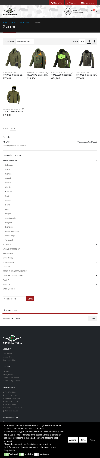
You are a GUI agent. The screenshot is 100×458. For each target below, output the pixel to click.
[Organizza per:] (24, 41)
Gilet (7, 196)
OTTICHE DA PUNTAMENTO (14, 275)
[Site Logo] (10, 11)
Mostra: (75, 41)
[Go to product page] (13, 58)
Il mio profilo (7, 354)
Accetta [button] (72, 440)
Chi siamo (6, 371)
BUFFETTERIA (8, 262)
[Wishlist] (87, 11)
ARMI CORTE (8, 253)
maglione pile (10, 218)
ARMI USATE (8, 258)
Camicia (8, 174)
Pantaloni (9, 227)
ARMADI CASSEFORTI (11, 249)
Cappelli (8, 178)
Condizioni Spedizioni (11, 381)
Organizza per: (9, 41)
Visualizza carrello (87, 142)
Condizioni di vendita (11, 378)
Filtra (93, 319)
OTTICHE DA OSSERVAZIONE (14, 271)
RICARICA (6, 284)
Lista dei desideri (9, 360)
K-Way (7, 205)
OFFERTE (6, 266)
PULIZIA (6, 280)
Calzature (9, 165)
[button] (50, 11)
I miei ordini (7, 357)
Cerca (30, 299)
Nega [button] (92, 440)
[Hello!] (73, 11)
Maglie (8, 213)
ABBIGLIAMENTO (8, 72)
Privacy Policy (8, 374)
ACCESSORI (7, 244)
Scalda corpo (10, 235)
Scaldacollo (9, 240)
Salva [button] (83, 440)
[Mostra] (82, 41)
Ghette (8, 187)
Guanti (7, 200)
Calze (7, 169)
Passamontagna (12, 231)
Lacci (7, 209)
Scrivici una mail (88, 3)
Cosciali (8, 182)
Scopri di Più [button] (9, 450)
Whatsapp (72, 3)
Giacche (17, 72)
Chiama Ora (56, 3)
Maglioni (8, 222)
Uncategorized (9, 289)
